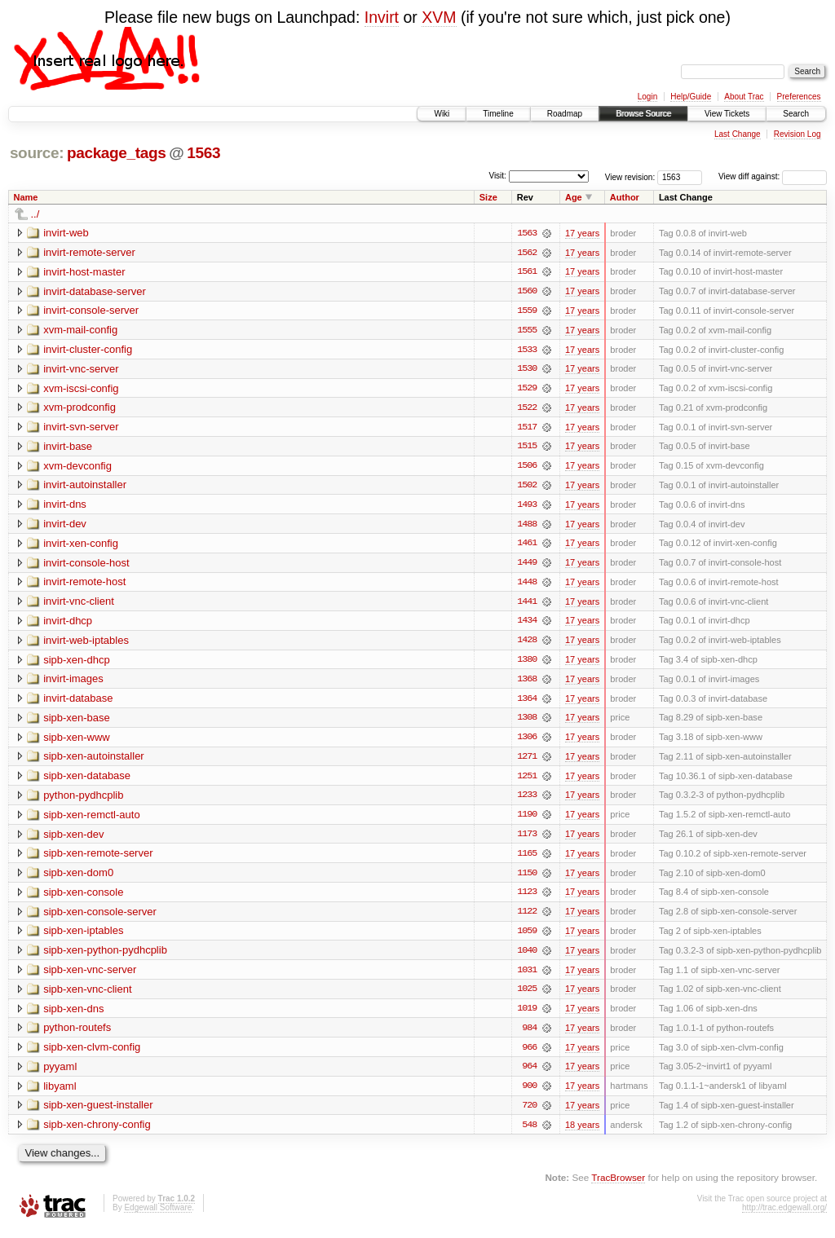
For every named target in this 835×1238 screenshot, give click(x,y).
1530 (527, 370)
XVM (439, 17)
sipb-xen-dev (73, 839)
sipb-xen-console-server (100, 917)
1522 (527, 409)
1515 (527, 448)
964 (529, 1074)
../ (35, 214)
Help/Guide (690, 96)
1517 (527, 428)
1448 (527, 585)
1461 (527, 546)
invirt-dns (64, 506)
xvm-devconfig (77, 467)
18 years (582, 1133)
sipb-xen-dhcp (76, 663)
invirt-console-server (91, 311)
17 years (582, 233)
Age (573, 197)
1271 (527, 761)
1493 (527, 506)
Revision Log (797, 134)
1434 (527, 624)
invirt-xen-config (80, 546)
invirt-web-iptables (86, 643)
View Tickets (727, 113)
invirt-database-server (94, 291)
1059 (527, 937)
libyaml (59, 1093)
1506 (527, 467)
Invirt (381, 17)
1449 (527, 565)
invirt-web (66, 233)
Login (647, 96)
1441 (527, 604)
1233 (527, 800)
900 (529, 1093)
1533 (527, 350)
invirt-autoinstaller (84, 487)
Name (26, 197)
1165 (527, 859)
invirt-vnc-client (78, 604)
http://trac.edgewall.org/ (784, 1215)
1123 (527, 898)
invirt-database (78, 702)
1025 (527, 995)
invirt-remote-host (84, 585)
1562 (527, 252)
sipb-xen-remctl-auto (91, 819)
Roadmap (564, 113)
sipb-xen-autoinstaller (93, 761)
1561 (527, 272)
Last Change (737, 134)
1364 (527, 702)
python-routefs (77, 1035)
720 (529, 1113)
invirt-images (73, 682)
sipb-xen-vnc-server (89, 976)
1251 (527, 780)
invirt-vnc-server (80, 369)
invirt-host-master (84, 272)
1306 (527, 741)
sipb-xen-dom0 (78, 878)
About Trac (743, 96)
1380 (527, 663)
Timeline (498, 113)
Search (796, 113)
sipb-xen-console (83, 898)
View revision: (630, 176)
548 (529, 1132)
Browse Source (643, 113)
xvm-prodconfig (79, 409)
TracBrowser (618, 1185)
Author (624, 197)
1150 (527, 878)
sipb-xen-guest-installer (97, 1113)
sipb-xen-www (76, 741)
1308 (527, 722)
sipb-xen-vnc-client (87, 995)
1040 (527, 956)
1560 (527, 291)
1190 (527, 819)
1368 (527, 682)
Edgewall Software (158, 1215)
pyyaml (60, 1074)
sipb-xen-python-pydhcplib (105, 956)
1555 (527, 330)
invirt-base (67, 448)
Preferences (799, 96)
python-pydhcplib (83, 800)
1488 (527, 526)
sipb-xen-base (76, 722)
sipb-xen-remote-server (97, 859)
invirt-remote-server (89, 252)
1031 (527, 976)
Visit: (497, 175)
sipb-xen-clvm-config (91, 1054)
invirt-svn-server (80, 428)
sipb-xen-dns (73, 1015)
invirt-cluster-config (87, 350)
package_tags (116, 152)
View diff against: (772, 176)
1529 (527, 389)
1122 (527, 917)
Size (488, 197)
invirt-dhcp (67, 624)
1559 (527, 311)
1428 (527, 643)
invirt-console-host (86, 565)
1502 (527, 487)
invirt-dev (64, 526)
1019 (527, 1015)
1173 (527, 839)
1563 (203, 152)
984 (529, 1035)
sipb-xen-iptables (83, 937)
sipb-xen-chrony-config (97, 1132)
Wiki (441, 113)
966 (529, 1054)
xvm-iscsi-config (80, 389)
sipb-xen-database (86, 780)
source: (37, 152)
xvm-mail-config (80, 330)
